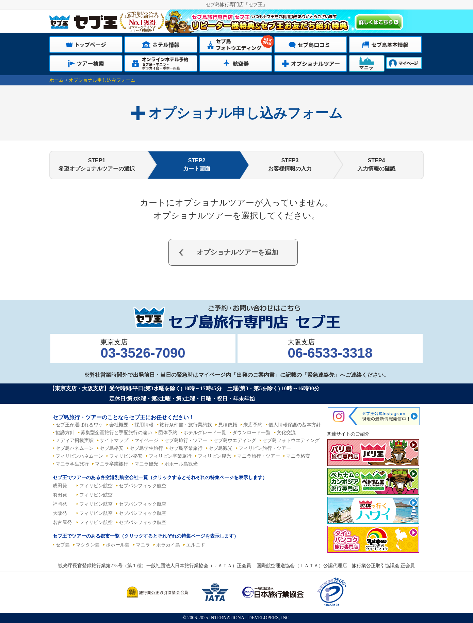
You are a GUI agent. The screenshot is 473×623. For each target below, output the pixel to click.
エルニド (195, 544)
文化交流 (286, 432)
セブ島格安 (112, 448)
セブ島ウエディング (234, 440)
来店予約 (252, 424)
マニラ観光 (146, 463)
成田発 (60, 485)
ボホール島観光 (181, 463)
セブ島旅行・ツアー (185, 440)
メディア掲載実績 (74, 440)
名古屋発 (62, 522)
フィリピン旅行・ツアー (265, 448)
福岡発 (60, 504)
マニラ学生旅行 (72, 463)
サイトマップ (114, 440)
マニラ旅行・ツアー (258, 456)
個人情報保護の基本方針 (294, 424)
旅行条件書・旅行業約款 (186, 424)
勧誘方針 (65, 432)
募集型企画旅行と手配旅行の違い (116, 432)
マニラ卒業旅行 (111, 463)
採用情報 (143, 424)
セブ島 (62, 544)
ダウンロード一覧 (251, 432)
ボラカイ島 (168, 544)
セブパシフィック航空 (142, 485)
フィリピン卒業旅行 (170, 456)
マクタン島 (88, 544)
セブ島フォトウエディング (291, 440)
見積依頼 (227, 424)
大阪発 (60, 513)
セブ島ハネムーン (74, 448)
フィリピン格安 (126, 456)
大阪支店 (330, 349)
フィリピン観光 (214, 456)
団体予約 (167, 432)
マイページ (146, 440)
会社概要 (118, 424)
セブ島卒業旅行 (185, 448)
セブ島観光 (220, 448)
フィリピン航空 (96, 485)
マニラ (143, 544)
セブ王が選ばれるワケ (79, 424)
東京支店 (142, 349)
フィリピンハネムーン (79, 456)
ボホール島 (118, 544)
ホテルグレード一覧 (204, 432)
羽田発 (60, 494)
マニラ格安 (298, 456)
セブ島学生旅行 (146, 448)
